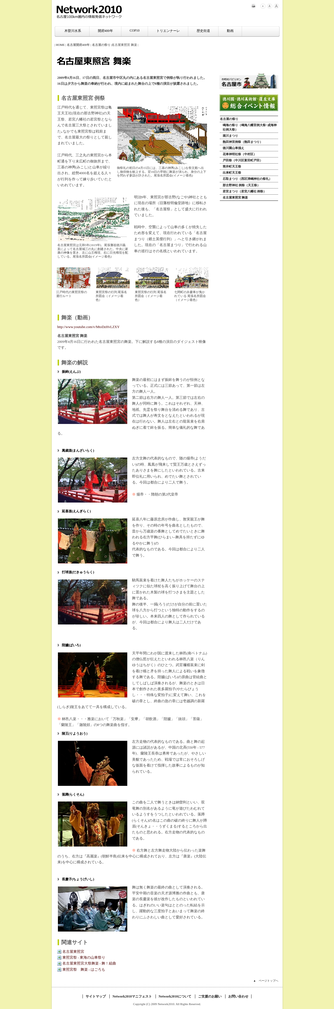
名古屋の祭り (101, 44)
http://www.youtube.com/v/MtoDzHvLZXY (88, 327)
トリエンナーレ (168, 31)
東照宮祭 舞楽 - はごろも (83, 970)
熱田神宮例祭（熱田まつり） (243, 141)
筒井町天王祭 (232, 166)
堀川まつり (230, 135)
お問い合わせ (238, 996)
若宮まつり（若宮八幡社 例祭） (245, 191)
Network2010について (175, 996)
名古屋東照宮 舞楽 (235, 197)
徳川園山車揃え (233, 148)
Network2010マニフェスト (132, 996)
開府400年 (105, 31)
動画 (230, 31)
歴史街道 (203, 31)
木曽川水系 (72, 31)
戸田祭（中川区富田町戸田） (243, 160)
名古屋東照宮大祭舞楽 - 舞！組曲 (89, 963)
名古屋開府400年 (78, 44)
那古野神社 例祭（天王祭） (241, 185)
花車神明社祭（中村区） (240, 154)
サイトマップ (96, 996)
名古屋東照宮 (73, 952)
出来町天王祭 (232, 172)
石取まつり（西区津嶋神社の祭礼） (247, 178)
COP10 (135, 30)
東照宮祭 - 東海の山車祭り (83, 958)
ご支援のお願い (210, 996)
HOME (60, 44)
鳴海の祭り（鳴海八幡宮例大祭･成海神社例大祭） (250, 127)
